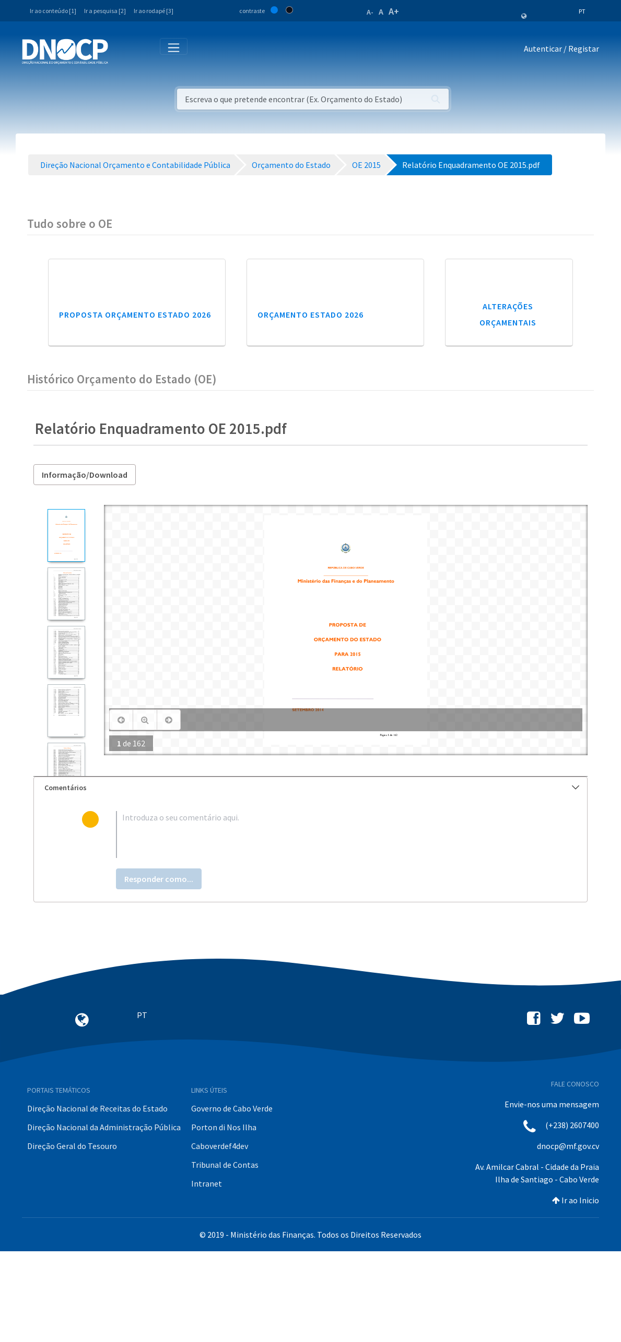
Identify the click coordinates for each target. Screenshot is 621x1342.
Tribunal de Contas (225, 1255)
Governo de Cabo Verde (232, 1199)
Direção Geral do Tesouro (72, 1236)
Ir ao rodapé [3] (153, 11)
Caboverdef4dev (219, 1236)
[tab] (310, 878)
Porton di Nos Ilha (223, 1218)
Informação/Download (84, 565)
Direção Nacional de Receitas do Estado (97, 1199)
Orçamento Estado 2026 (310, 405)
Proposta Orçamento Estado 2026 (135, 405)
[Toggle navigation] (122, 51)
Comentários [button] (311, 878)
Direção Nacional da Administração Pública (104, 1218)
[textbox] (327, 925)
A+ (394, 11)
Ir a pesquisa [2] (105, 11)
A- (370, 12)
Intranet (206, 1274)
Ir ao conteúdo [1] (53, 11)
